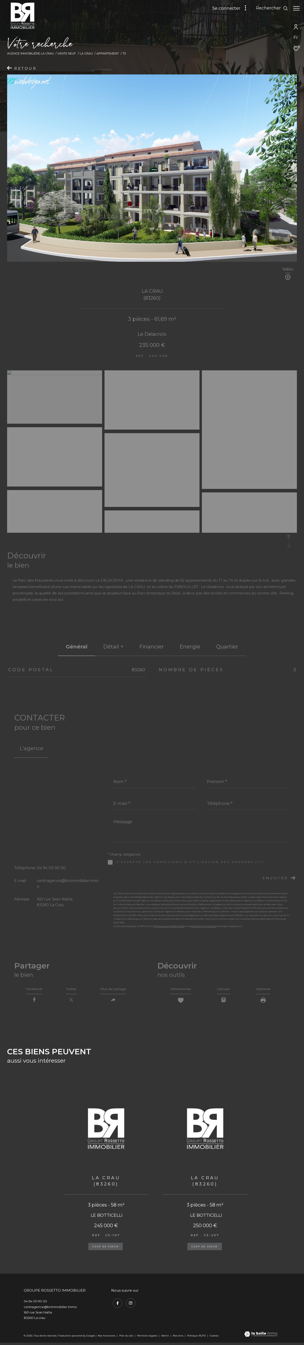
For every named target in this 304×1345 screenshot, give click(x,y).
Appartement (107, 53)
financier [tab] (151, 646)
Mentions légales (147, 1337)
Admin (165, 1337)
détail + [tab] (113, 646)
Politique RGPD (196, 1337)
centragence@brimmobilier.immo (50, 1309)
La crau (86, 53)
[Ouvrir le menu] (296, 8)
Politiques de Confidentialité (169, 926)
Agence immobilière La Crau (30, 53)
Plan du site (126, 1337)
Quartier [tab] (227, 646)
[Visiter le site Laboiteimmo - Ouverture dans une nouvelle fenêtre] (260, 1337)
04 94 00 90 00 (51, 868)
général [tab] (76, 646)
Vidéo (287, 269)
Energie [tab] (190, 646)
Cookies (213, 1337)
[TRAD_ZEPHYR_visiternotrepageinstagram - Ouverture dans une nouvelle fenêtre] (129, 1304)
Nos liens (178, 1337)
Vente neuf (66, 53)
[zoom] (54, 374)
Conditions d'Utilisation (204, 926)
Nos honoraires (106, 1337)
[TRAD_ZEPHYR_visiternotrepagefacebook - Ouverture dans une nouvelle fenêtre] (116, 1304)
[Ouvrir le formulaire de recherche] (270, 8)
